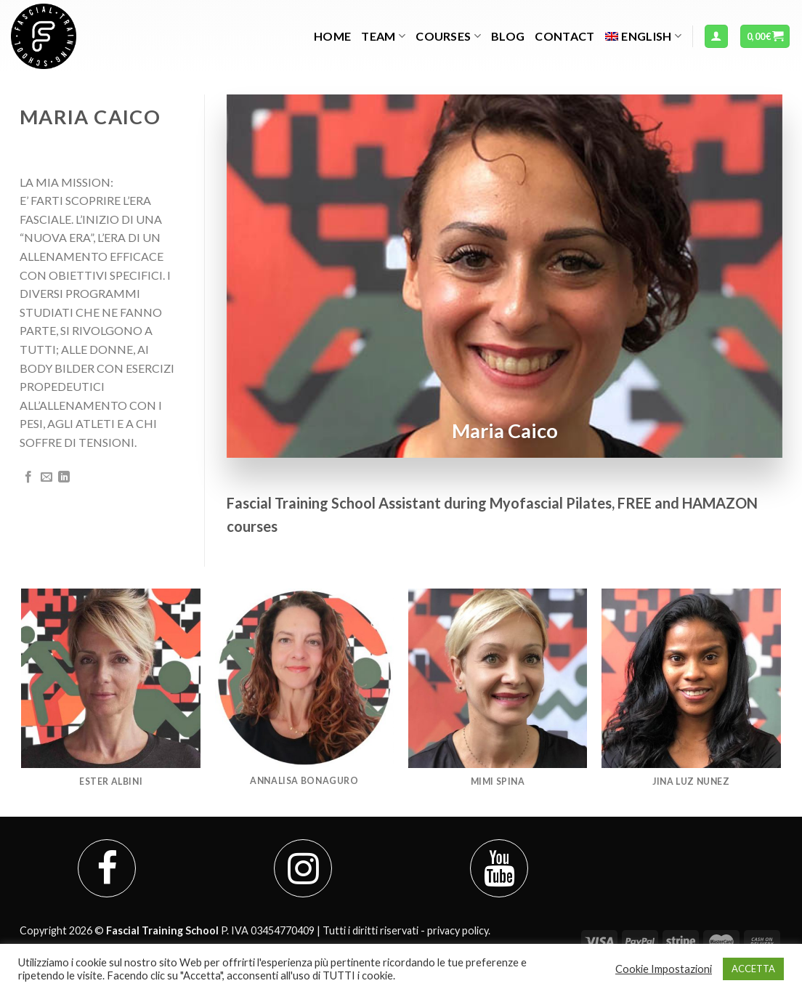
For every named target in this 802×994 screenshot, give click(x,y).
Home (332, 36)
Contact (564, 36)
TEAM (383, 36)
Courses (448, 36)
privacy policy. (458, 930)
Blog (507, 36)
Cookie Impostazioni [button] (663, 969)
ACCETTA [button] (753, 968)
